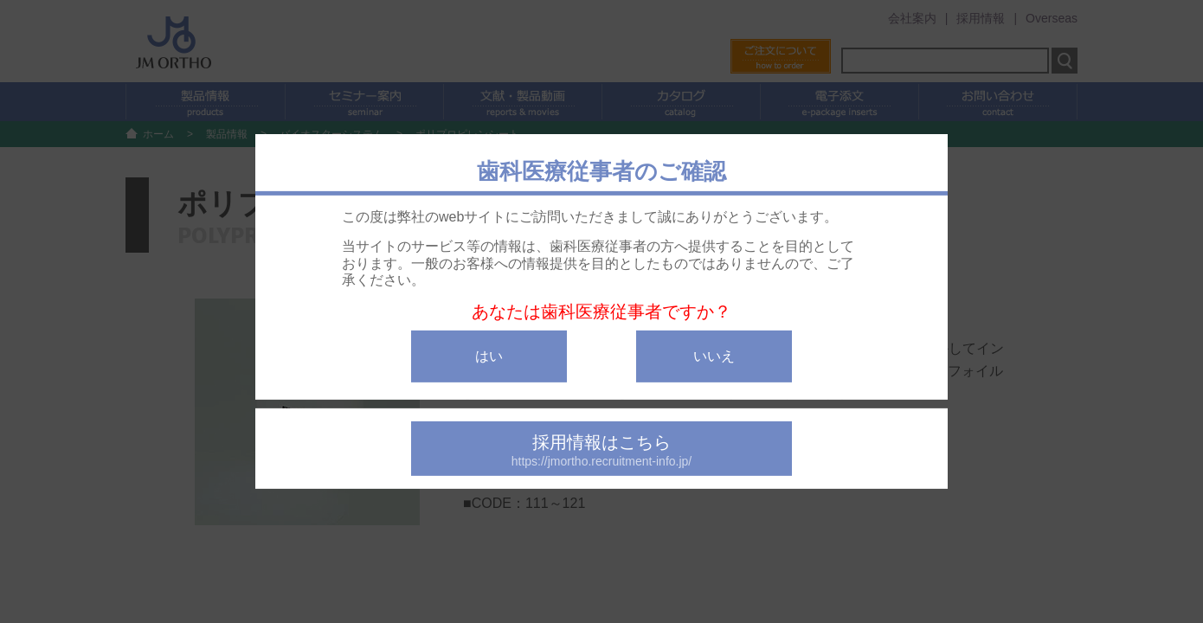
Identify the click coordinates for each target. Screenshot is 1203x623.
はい (489, 356)
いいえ (714, 356)
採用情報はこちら (601, 450)
